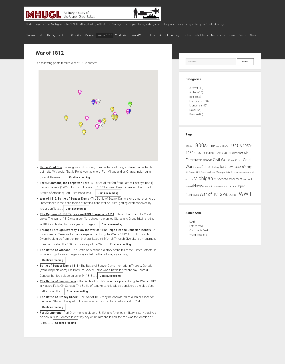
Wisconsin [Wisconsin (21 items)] (230, 199)
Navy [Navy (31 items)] (197, 190)
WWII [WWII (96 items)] (245, 198)
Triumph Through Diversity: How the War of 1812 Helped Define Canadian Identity (95, 233)
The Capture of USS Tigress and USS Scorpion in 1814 (77, 218)
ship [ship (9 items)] (211, 190)
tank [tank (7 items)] (234, 190)
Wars (41, 39)
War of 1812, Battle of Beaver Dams (64, 202)
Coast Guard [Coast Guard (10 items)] (235, 164)
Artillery (189, 35)
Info (42, 35)
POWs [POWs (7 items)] (205, 190)
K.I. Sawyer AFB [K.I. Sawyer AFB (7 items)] (193, 176)
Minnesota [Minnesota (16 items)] (221, 183)
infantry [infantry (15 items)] (247, 170)
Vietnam (95, 35)
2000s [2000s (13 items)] (228, 157)
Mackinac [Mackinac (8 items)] (243, 176)
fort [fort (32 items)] (223, 170)
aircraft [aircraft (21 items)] (237, 157)
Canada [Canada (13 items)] (207, 164)
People (30, 39)
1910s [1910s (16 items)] (211, 150)
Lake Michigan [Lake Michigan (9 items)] (218, 176)
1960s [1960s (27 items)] (191, 157)
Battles (202, 35)
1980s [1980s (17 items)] (210, 157)
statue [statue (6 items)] (217, 190)
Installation (195, 105)
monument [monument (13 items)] (235, 183)
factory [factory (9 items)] (215, 171)
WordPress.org (198, 238)
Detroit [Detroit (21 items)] (206, 171)
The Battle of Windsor (55, 254)
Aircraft (176, 35)
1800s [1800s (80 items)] (199, 149)
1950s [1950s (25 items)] (247, 150)
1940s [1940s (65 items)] (235, 149)
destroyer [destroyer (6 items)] (197, 171)
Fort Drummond (50, 316)
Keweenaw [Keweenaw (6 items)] (205, 176)
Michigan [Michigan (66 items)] (203, 182)
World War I (130, 35)
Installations (218, 35)
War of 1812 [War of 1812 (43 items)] (211, 198)
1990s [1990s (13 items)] (219, 157)
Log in (192, 225)
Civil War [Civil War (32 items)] (220, 163)
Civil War (31, 35)
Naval (251, 35)
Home (163, 35)
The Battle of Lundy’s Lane (58, 285)
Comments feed (198, 234)
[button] (87, 122)
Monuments (237, 35)
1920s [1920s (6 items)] (218, 150)
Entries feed (196, 229)
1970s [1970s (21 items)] (200, 157)
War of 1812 (112, 35)
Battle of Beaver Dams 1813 (59, 269)
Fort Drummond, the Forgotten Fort (64, 186)
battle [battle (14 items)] (198, 164)
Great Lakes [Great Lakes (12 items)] (234, 170)
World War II (149, 35)
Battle (192, 100)
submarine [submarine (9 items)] (225, 190)
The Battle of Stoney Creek (59, 301)
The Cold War (78, 35)
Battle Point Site (51, 171)
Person (193, 118)
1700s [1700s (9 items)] (189, 150)
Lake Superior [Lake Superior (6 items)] (232, 176)
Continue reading (80, 182)
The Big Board (58, 35)
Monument (195, 109)
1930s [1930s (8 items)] (225, 150)
